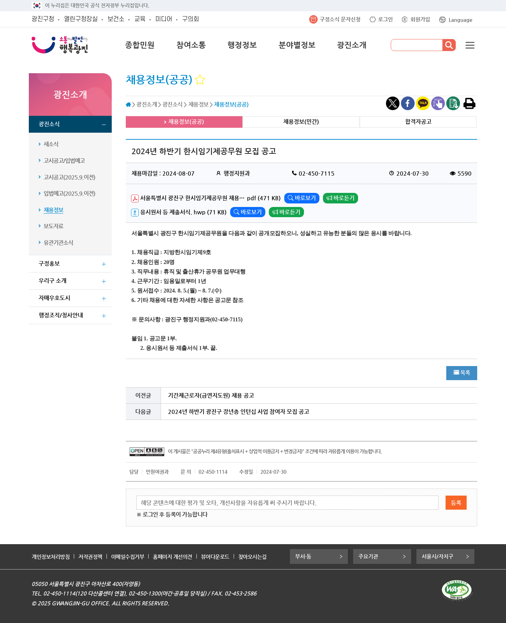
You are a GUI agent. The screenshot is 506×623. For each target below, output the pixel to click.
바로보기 (302, 198)
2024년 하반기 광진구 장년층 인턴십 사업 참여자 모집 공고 (238, 411)
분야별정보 (297, 44)
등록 (456, 502)
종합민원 (140, 44)
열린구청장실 (81, 19)
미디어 (163, 19)
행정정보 (242, 44)
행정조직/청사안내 (61, 315)
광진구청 (43, 19)
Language (460, 20)
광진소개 (351, 44)
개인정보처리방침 (51, 557)
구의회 (190, 19)
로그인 (385, 19)
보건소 (116, 19)
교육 (139, 19)
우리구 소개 (52, 280)
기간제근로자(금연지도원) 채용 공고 (211, 395)
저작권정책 (90, 557)
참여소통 (191, 44)
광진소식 (49, 124)
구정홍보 (49, 263)
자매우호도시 (54, 298)
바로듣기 (340, 198)
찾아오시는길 (252, 557)
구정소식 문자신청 (340, 19)
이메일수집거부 (127, 557)
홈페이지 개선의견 (172, 557)
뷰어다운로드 (215, 557)
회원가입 (420, 19)
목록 (465, 373)
